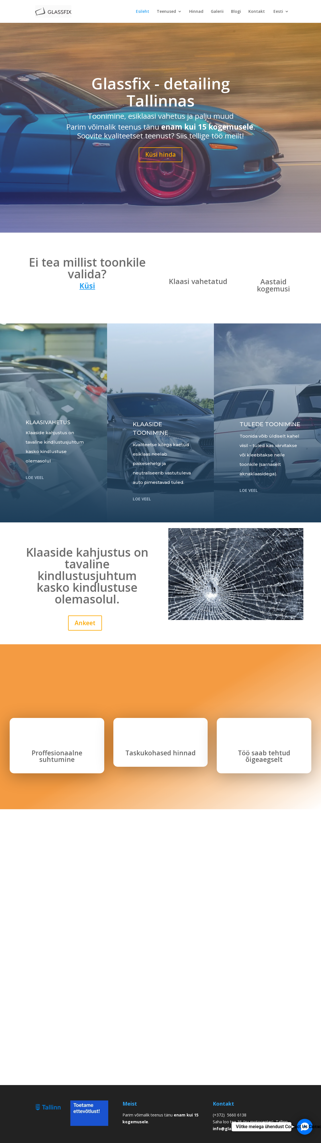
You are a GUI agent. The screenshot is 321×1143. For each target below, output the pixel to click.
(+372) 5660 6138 (229, 1115)
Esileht (142, 11)
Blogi (236, 11)
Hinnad (196, 11)
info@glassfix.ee (230, 1128)
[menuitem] (280, 16)
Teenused (166, 11)
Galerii (217, 11)
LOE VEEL (249, 490)
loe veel (35, 477)
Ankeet (85, 623)
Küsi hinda (160, 154)
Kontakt (256, 11)
